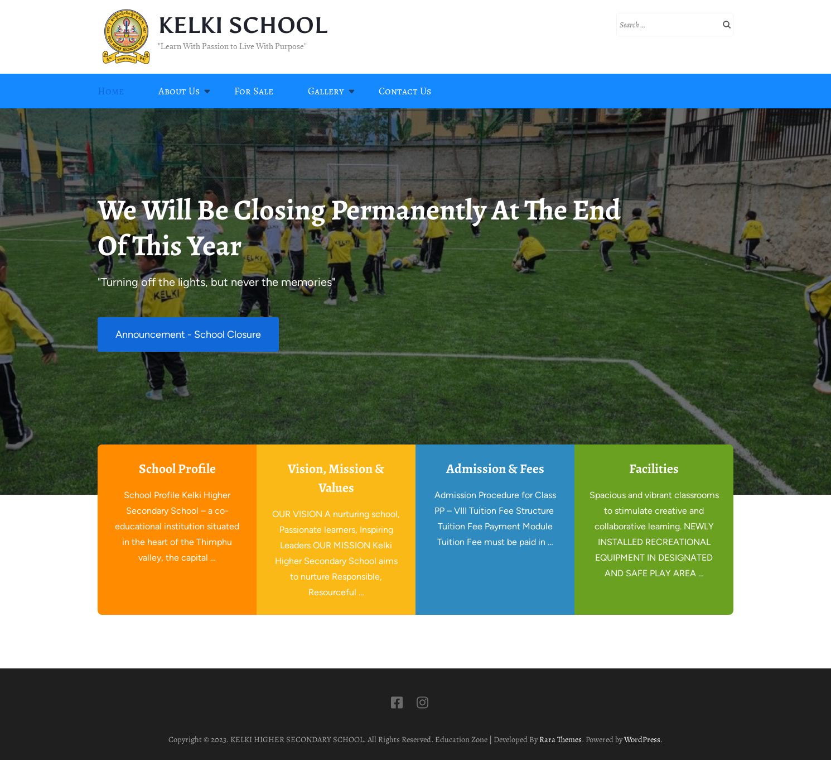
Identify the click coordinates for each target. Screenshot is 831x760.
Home (111, 91)
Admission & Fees (495, 468)
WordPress (642, 739)
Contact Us (405, 91)
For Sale (253, 91)
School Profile (177, 468)
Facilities (654, 468)
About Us (179, 91)
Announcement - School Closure (188, 334)
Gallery (326, 91)
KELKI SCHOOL (242, 25)
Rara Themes (560, 739)
